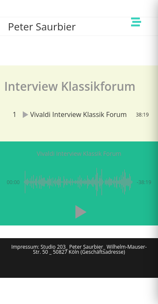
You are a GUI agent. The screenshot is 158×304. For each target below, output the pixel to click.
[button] (79, 212)
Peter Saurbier (42, 26)
